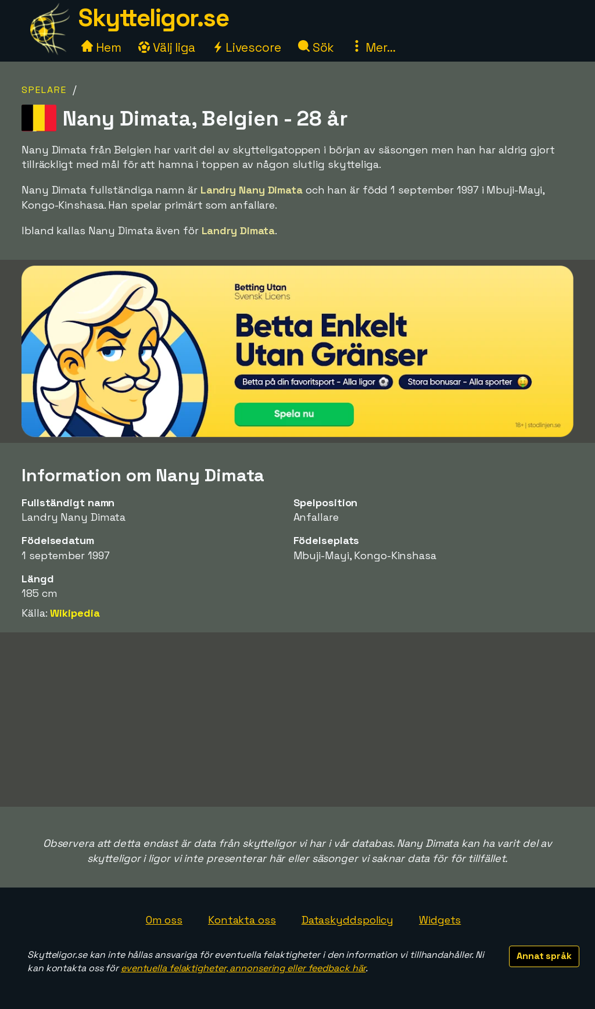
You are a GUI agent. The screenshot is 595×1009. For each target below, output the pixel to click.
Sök (316, 47)
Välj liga (166, 47)
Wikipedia (74, 613)
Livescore (246, 47)
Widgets (440, 919)
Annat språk (544, 956)
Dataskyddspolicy (347, 919)
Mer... (373, 47)
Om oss (164, 919)
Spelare (44, 90)
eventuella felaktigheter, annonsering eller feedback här (243, 968)
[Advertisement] (297, 719)
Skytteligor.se (153, 17)
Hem (101, 47)
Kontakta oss (242, 919)
